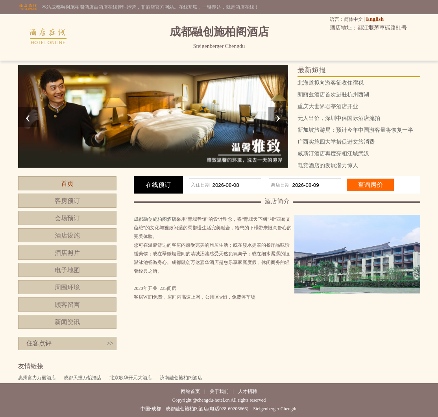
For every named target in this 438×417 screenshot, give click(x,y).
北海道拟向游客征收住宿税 (331, 83)
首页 (67, 183)
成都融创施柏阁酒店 (155, 219)
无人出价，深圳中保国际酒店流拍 (339, 118)
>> (109, 343)
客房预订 (67, 200)
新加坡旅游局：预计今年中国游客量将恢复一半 (355, 130)
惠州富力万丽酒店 (37, 377)
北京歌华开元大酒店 (130, 377)
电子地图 (67, 270)
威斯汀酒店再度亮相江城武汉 (333, 154)
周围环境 (67, 287)
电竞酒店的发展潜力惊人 (328, 165)
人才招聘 (247, 391)
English (375, 19)
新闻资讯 (67, 322)
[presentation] (28, 117)
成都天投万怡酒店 (83, 377)
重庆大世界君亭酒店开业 (328, 106)
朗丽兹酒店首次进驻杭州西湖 (333, 95)
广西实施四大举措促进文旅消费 (336, 142)
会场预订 (67, 218)
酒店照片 (67, 252)
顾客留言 (67, 304)
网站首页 (190, 391)
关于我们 (219, 391)
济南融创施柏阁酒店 (181, 377)
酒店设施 (67, 235)
